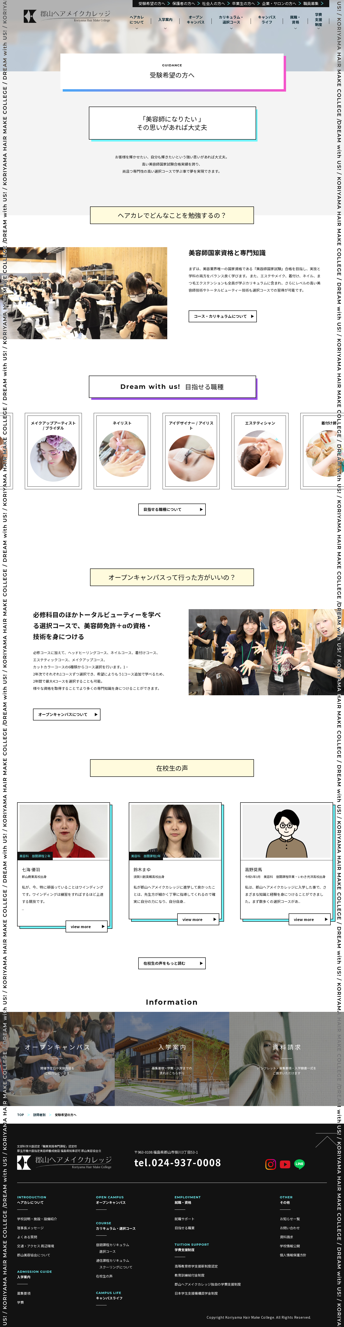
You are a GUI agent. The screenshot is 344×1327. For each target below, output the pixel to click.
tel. (177, 1162)
